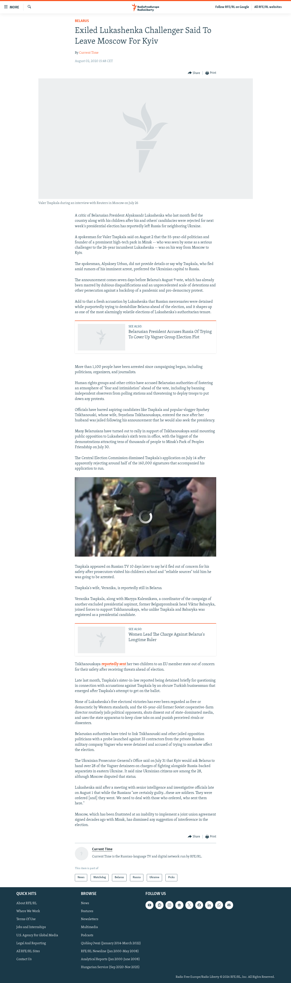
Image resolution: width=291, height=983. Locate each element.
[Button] (194, 73)
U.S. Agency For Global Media (37, 935)
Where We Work (28, 911)
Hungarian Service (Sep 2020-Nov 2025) (110, 967)
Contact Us (24, 959)
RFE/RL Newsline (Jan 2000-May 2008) (110, 951)
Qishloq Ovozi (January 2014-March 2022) (111, 943)
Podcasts (87, 935)
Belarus (82, 21)
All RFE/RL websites (268, 7)
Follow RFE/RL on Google (232, 7)
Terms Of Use (26, 919)
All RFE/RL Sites (28, 951)
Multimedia (89, 927)
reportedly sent (114, 664)
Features (87, 911)
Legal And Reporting (31, 943)
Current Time (89, 53)
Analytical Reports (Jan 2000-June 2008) (110, 959)
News (85, 903)
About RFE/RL (26, 903)
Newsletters (89, 919)
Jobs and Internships (31, 927)
